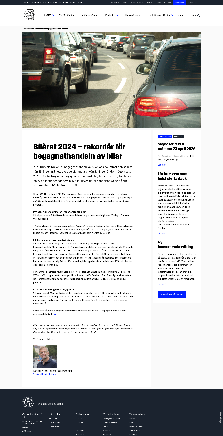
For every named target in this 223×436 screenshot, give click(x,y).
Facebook (79, 423)
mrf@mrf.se (26, 431)
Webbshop (106, 430)
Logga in (167, 3)
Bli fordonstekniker (110, 423)
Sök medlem (193, 3)
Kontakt (181, 15)
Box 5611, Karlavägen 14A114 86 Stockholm (32, 422)
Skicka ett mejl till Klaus (44, 374)
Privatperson (179, 3)
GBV (131, 423)
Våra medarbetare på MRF (32, 415)
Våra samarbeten (137, 414)
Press (158, 3)
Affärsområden (89, 15)
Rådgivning (110, 15)
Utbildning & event (132, 15)
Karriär (149, 3)
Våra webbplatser (111, 414)
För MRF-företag (66, 15)
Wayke (132, 419)
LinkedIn (79, 419)
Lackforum (133, 434)
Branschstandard (136, 426)
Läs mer (162, 165)
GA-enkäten (107, 434)
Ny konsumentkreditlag (175, 244)
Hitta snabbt (55, 414)
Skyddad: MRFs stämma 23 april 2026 (177, 146)
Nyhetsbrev (114, 3)
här (54, 314)
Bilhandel (178, 136)
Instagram (80, 430)
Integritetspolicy (55, 426)
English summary (56, 423)
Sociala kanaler (83, 414)
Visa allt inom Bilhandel (172, 294)
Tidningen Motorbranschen (133, 3)
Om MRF (47, 15)
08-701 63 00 (26, 427)
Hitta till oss (53, 419)
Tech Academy (135, 430)
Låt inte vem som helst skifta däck (172, 176)
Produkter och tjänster (159, 15)
